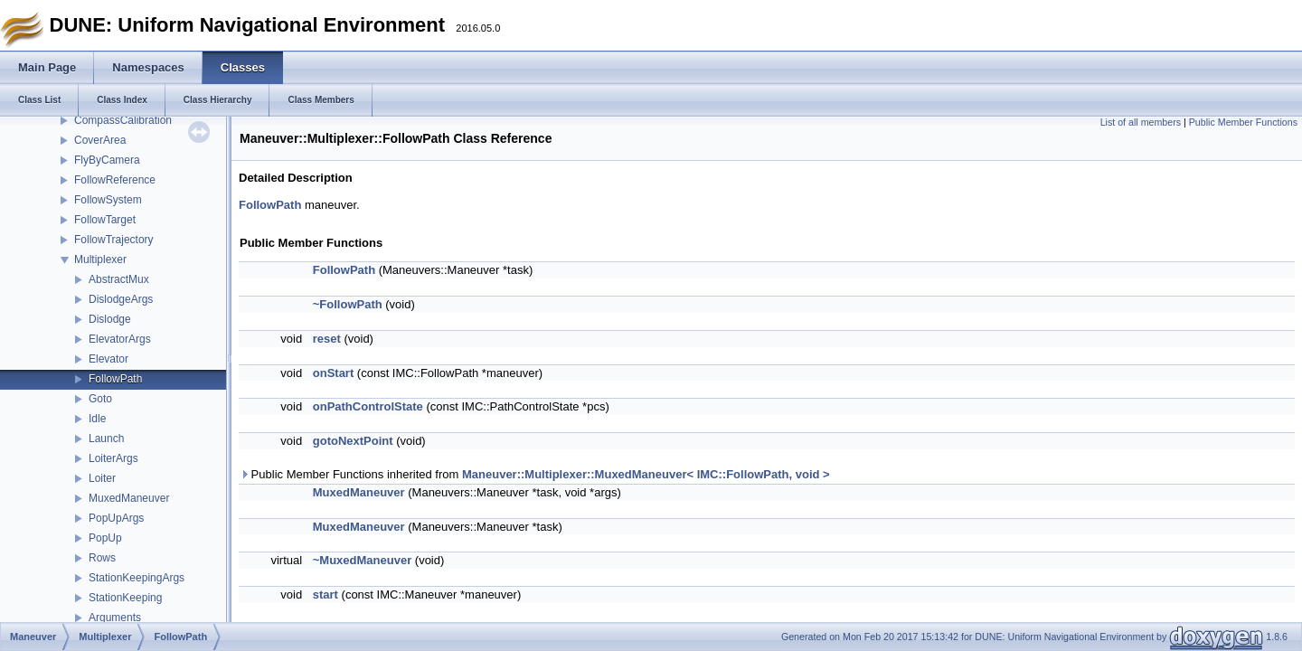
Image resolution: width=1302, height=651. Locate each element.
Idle (97, 418)
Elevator (108, 359)
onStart (333, 373)
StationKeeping (125, 597)
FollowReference (115, 180)
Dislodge (110, 319)
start (325, 594)
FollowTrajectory (114, 239)
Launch (106, 438)
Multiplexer (100, 259)
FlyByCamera (107, 160)
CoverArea (100, 140)
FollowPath (115, 379)
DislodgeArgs (121, 299)
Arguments (115, 617)
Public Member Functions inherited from (535, 474)
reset (327, 338)
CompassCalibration (123, 120)
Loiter (102, 478)
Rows (102, 558)
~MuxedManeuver (362, 560)
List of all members (1140, 122)
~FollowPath (347, 304)
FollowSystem (108, 199)
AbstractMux (119, 279)
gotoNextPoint (353, 441)
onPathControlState (368, 406)
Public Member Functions (1243, 122)
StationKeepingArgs (136, 577)
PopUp (105, 538)
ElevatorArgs (120, 339)
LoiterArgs (113, 458)
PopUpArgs (116, 518)
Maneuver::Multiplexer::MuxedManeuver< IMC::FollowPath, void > (646, 474)
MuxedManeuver (129, 498)
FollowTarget (105, 219)
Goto (100, 398)
